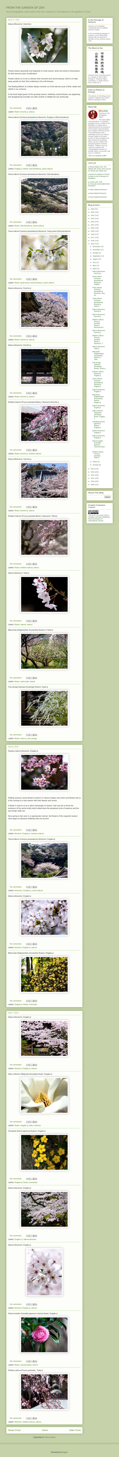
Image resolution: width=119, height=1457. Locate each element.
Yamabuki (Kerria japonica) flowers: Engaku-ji (27, 1131)
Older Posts (75, 1430)
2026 (93, 209)
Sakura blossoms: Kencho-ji (19, 288)
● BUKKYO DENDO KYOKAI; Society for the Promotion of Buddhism (99, 176)
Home (45, 1430)
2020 (93, 228)
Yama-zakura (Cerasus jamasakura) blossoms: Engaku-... (97, 280)
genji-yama (25, 283)
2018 (93, 234)
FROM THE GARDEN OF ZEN (25, 7)
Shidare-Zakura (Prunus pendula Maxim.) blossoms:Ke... (98, 323)
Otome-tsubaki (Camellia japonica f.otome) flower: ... (98, 445)
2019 (93, 231)
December (97, 246)
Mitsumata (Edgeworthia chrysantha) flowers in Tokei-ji (30, 630)
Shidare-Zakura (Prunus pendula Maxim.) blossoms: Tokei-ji (32, 516)
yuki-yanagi (32, 738)
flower (17, 112)
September (97, 256)
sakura (32, 112)
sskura (34, 1308)
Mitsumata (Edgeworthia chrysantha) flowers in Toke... (98, 355)
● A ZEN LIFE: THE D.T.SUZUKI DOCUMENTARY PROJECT (99, 184)
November (97, 250)
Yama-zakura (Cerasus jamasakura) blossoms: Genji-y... (97, 302)
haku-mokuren (35, 1125)
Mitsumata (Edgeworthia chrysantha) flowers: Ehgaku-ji (30, 953)
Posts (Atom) (50, 1437)
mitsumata (24, 681)
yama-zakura (47, 169)
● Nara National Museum (97, 193)
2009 (93, 485)
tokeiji (32, 681)
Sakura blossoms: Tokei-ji (18, 573)
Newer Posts (14, 1430)
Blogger (64, 1452)
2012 (93, 475)
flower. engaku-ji (21, 1125)
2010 (93, 481)
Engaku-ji (18, 169)
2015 (93, 244)
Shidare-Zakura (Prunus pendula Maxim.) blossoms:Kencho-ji (33, 402)
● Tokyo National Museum (97, 189)
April (94, 269)
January (96, 465)
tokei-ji (36, 568)
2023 (93, 218)
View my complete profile (97, 156)
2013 (93, 472)
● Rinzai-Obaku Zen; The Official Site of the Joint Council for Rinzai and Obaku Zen (99, 169)
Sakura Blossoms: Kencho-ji (19, 24)
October (96, 253)
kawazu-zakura (37, 834)
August (95, 259)
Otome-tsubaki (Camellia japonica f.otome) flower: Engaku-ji (33, 1313)
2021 (93, 225)
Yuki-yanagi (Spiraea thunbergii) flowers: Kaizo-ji (28, 687)
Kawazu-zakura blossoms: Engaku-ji (23, 751)
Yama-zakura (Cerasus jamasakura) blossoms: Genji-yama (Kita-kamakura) (39, 231)
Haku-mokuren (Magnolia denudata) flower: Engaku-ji (30, 1074)
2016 (93, 241)
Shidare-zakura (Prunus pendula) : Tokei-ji (25, 1370)
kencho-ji (24, 112)
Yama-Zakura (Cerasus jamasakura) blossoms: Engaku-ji (31, 839)
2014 (93, 469)
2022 (93, 222)
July (94, 262)
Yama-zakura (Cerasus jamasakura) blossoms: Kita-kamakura (33, 174)
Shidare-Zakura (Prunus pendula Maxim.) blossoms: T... (98, 339)
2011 (93, 478)
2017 (93, 237)
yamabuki (33, 1182)
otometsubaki (25, 1365)
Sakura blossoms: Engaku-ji (19, 896)
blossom (18, 834)
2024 (93, 215)
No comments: (16, 108)
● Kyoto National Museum (97, 197)
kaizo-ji (23, 738)
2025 (93, 212)
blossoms (18, 890)
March (95, 462)
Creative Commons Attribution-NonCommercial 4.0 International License (99, 519)
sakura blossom (29, 1239)
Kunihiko (104, 111)
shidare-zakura (35, 454)
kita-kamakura (35, 169)
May (94, 265)
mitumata (33, 1004)
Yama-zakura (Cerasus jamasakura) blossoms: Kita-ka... (98, 291)
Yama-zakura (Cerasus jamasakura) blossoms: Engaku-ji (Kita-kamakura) (38, 117)
